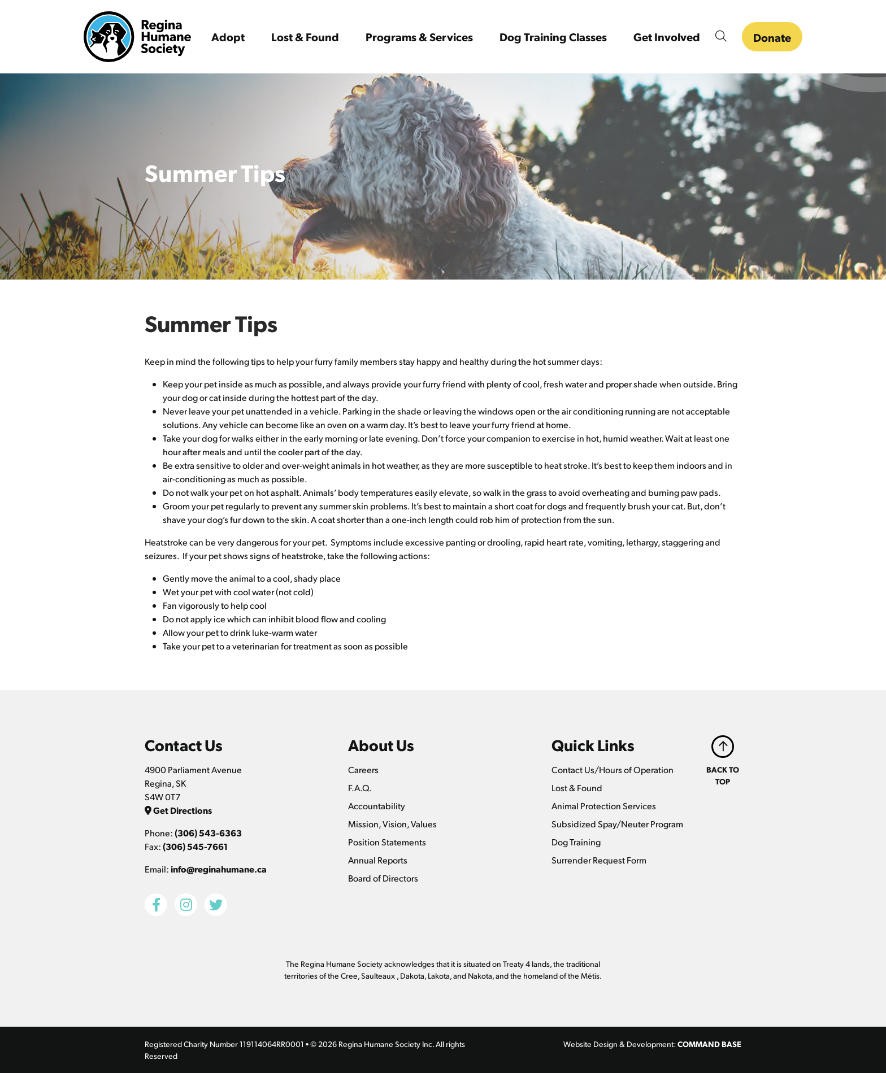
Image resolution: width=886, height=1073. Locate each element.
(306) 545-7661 (195, 846)
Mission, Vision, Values (392, 824)
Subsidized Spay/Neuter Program (617, 824)
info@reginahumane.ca (219, 869)
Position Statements (387, 842)
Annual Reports (377, 860)
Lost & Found (576, 787)
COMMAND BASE (709, 1044)
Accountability (376, 806)
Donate (772, 37)
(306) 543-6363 (208, 833)
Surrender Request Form (598, 860)
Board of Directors (383, 878)
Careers (363, 769)
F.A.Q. (360, 787)
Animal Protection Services (603, 806)
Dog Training (576, 842)
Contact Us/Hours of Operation (612, 769)
